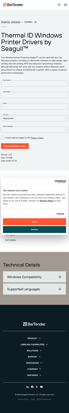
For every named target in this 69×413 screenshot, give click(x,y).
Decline (34, 229)
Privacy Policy (47, 201)
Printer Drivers (10, 22)
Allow (34, 222)
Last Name (6, 92)
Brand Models (8, 126)
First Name (7, 80)
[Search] (59, 4)
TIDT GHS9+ (10, 240)
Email (5, 103)
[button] (34, 276)
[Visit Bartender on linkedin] (27, 387)
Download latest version (15, 146)
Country (6, 115)
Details (60, 213)
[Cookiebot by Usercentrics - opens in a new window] (55, 181)
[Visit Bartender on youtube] (41, 387)
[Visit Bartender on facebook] (32, 387)
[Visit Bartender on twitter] (37, 387)
